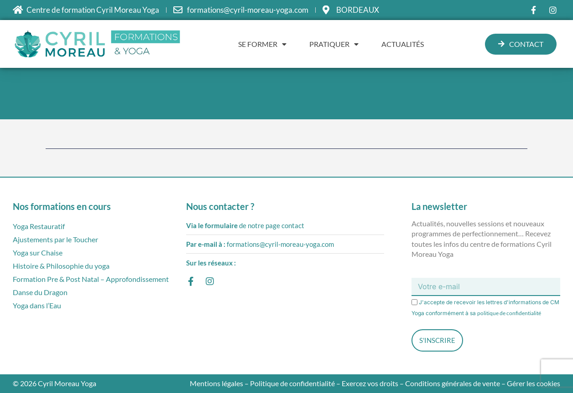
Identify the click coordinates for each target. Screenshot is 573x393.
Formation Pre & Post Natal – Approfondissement (91, 279)
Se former (262, 44)
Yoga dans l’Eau (37, 305)
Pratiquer (334, 44)
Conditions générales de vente (452, 383)
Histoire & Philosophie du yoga (61, 265)
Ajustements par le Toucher (55, 239)
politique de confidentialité (509, 313)
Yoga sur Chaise (38, 252)
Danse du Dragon (40, 292)
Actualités (402, 44)
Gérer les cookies (533, 383)
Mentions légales (216, 383)
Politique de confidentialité (292, 383)
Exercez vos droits (370, 383)
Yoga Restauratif (39, 226)
